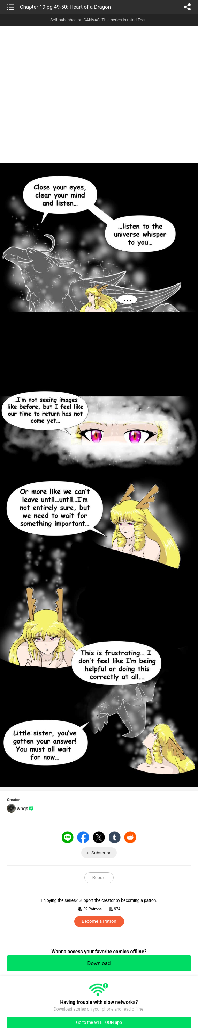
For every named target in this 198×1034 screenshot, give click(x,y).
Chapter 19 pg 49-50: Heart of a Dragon (65, 7)
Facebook (83, 837)
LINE (68, 837)
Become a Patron (99, 921)
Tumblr (115, 837)
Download (99, 963)
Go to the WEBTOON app (99, 1022)
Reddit (130, 837)
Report (99, 877)
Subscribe (101, 852)
